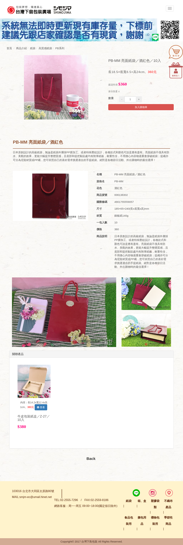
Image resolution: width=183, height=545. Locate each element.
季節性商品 (168, 520)
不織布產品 (168, 504)
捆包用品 (142, 520)
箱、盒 (142, 500)
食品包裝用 (128, 520)
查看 (41, 407)
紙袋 (129, 500)
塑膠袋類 (155, 504)
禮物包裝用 (155, 520)
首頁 (9, 48)
